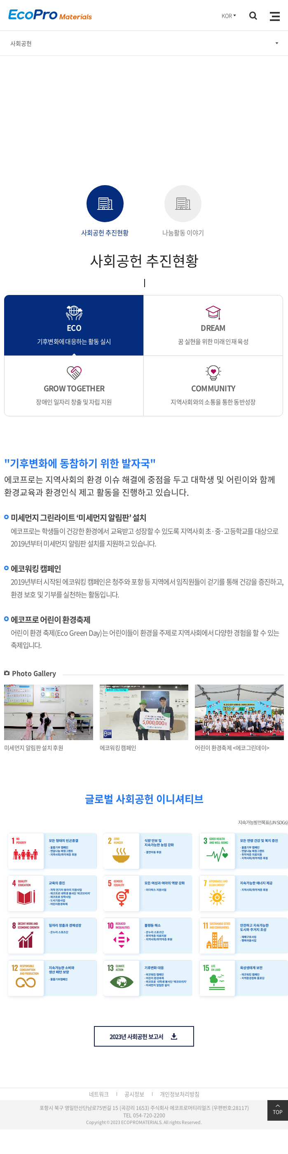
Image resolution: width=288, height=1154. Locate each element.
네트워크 (99, 1094)
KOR (229, 15)
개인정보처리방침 (179, 1094)
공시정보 (134, 1094)
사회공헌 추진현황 (105, 211)
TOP (277, 1109)
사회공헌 (21, 43)
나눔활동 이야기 (183, 211)
